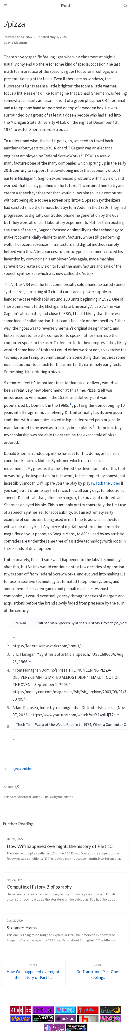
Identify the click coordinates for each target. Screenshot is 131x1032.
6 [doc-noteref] (24, 467)
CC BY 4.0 (47, 797)
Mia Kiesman (17, 43)
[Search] (125, 5)
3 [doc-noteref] (120, 214)
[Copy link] (17, 787)
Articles (27, 769)
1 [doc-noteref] (82, 154)
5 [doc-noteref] (93, 426)
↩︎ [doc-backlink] (14, 637)
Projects (15, 769)
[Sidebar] (5, 5)
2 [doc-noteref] (35, 177)
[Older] (33, 973)
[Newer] (98, 973)
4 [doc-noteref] (70, 404)
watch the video (106, 483)
